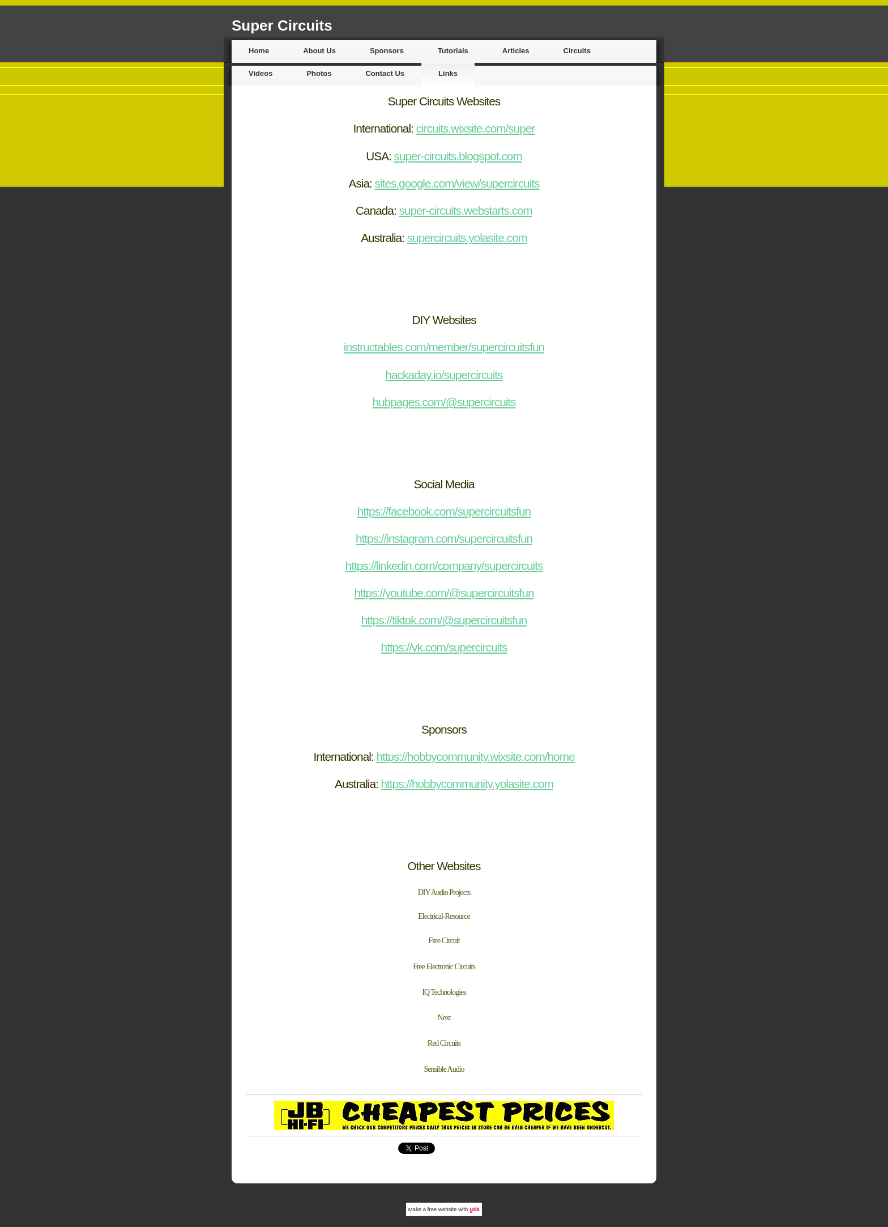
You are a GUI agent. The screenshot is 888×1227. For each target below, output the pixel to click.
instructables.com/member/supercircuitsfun (444, 346)
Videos (260, 73)
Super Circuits (282, 25)
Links (448, 73)
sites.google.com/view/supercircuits (457, 183)
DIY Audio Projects (444, 892)
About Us (319, 50)
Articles (516, 50)
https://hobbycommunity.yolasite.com (467, 783)
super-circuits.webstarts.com (465, 210)
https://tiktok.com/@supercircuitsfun (444, 620)
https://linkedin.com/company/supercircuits (444, 565)
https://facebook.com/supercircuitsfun (444, 511)
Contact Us (384, 73)
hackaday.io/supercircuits (444, 374)
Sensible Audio (444, 1069)
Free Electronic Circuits (444, 966)
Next (443, 1017)
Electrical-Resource (443, 916)
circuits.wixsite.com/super (475, 128)
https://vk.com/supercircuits (444, 647)
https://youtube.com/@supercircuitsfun (443, 592)
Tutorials (453, 50)
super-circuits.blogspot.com (458, 156)
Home (259, 50)
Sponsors (387, 50)
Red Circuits (444, 1043)
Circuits (577, 50)
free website (442, 1209)
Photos (318, 73)
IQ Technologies (444, 992)
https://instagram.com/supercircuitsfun (444, 538)
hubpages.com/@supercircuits (443, 401)
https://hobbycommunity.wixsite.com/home (475, 756)
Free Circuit (443, 940)
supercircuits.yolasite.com (467, 237)
